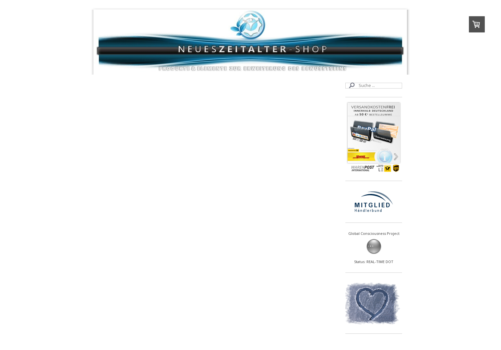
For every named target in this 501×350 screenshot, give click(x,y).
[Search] (373, 86)
